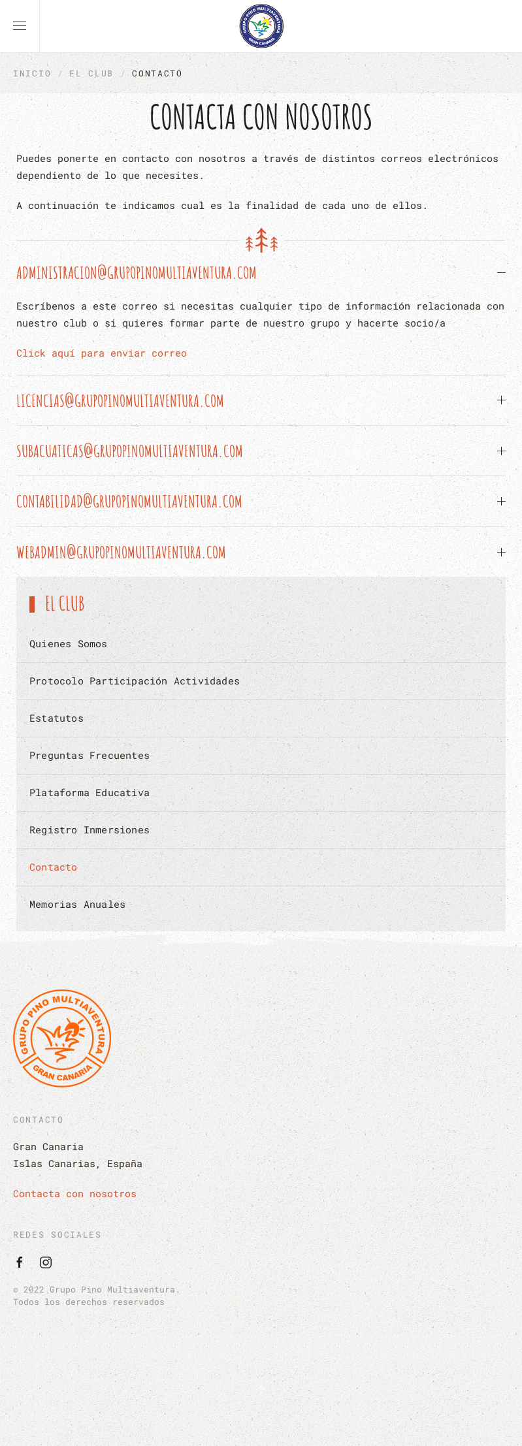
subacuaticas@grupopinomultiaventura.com (129, 450)
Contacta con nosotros (75, 1193)
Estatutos (56, 717)
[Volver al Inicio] (261, 26)
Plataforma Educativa (89, 792)
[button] (19, 26)
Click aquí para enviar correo (101, 352)
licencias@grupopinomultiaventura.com (120, 400)
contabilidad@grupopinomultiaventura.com (129, 500)
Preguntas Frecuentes (89, 755)
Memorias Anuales (77, 903)
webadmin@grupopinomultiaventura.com (121, 551)
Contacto (53, 866)
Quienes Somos (68, 643)
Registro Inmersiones (89, 829)
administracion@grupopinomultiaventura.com (136, 272)
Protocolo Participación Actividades (134, 680)
